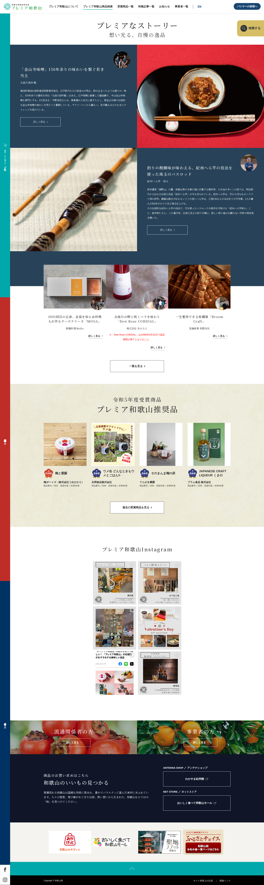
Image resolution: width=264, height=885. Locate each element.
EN (199, 6)
